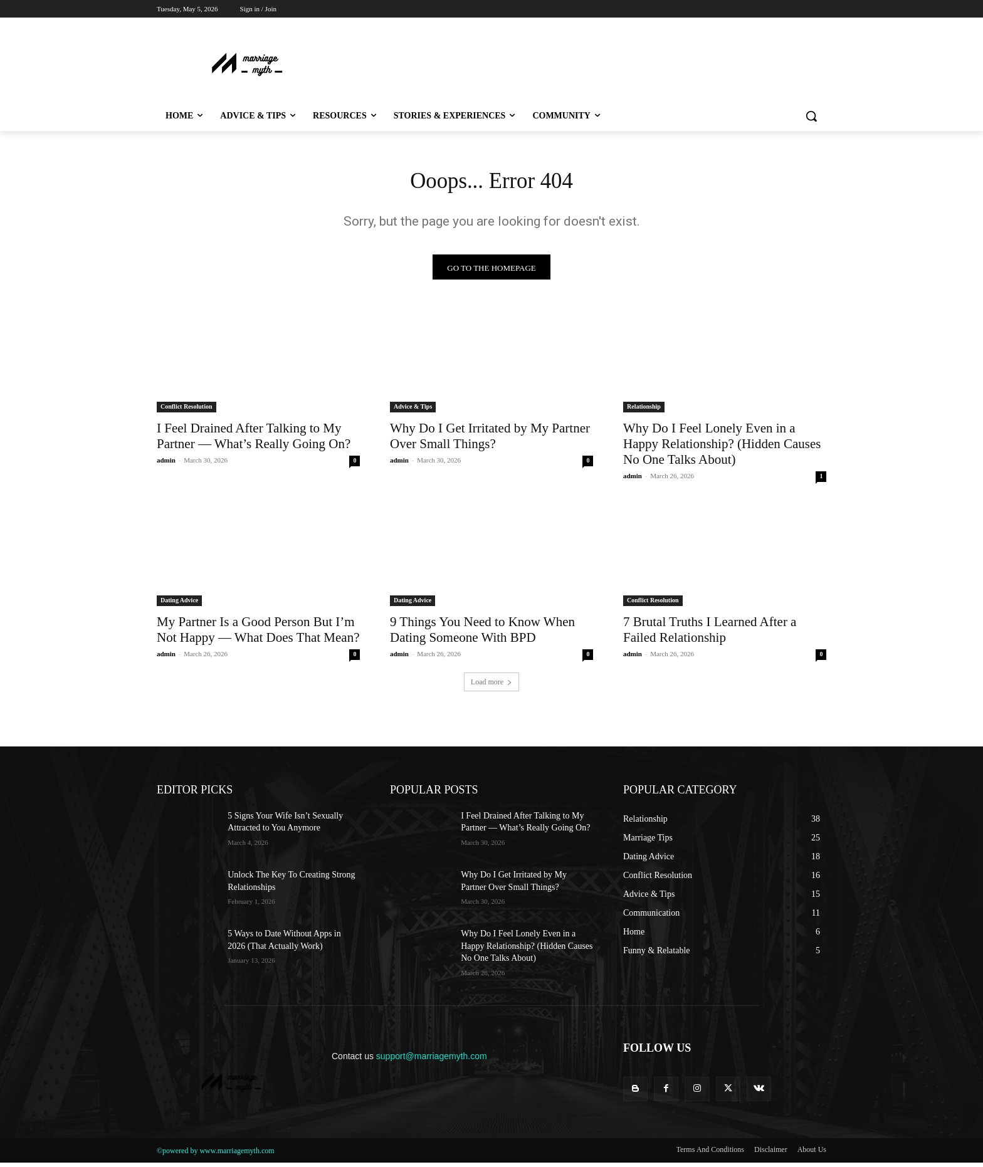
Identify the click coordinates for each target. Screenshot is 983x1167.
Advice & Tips (413, 410)
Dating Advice (179, 604)
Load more (491, 686)
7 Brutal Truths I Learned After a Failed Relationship (709, 634)
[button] (811, 116)
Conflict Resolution (186, 410)
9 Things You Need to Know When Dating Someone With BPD (482, 634)
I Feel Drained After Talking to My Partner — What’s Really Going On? (253, 440)
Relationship (644, 410)
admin (166, 464)
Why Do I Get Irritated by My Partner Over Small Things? (490, 440)
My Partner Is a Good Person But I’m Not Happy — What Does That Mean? (258, 634)
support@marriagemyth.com (431, 1060)
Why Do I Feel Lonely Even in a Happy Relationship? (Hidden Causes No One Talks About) (722, 448)
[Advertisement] (560, 63)
